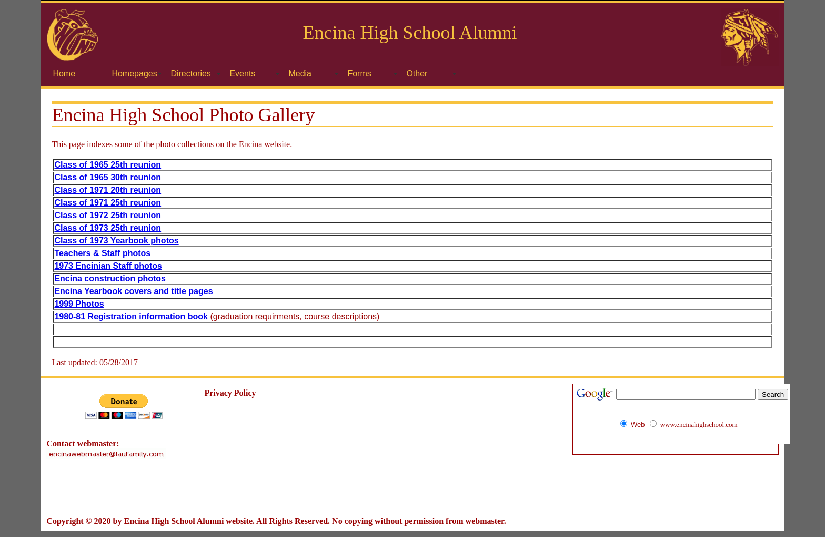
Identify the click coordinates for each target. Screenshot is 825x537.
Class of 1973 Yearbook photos (116, 240)
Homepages (134, 73)
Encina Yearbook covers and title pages (133, 291)
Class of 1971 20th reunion (107, 189)
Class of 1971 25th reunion (107, 202)
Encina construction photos (110, 278)
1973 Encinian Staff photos (108, 265)
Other (416, 73)
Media (299, 73)
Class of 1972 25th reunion (107, 215)
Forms (359, 73)
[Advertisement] (412, 488)
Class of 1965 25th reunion (107, 164)
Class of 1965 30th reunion (107, 177)
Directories (190, 73)
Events (242, 73)
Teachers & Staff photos (102, 253)
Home (64, 73)
